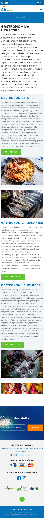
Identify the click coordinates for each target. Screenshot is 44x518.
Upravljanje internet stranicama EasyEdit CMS (22, 515)
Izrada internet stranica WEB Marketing (22, 512)
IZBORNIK (41, 9)
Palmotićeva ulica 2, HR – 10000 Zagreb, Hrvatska (22, 448)
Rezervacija (21, 17)
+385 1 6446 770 (22, 451)
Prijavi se (35, 427)
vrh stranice (22, 499)
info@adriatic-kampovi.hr (22, 455)
